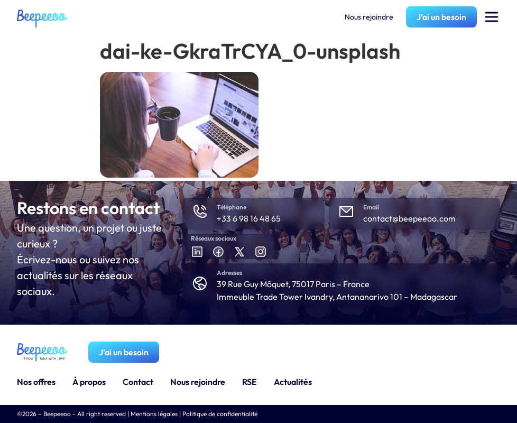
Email (371, 207)
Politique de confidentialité (219, 414)
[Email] (346, 211)
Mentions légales (154, 414)
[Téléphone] (199, 211)
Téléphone (231, 207)
